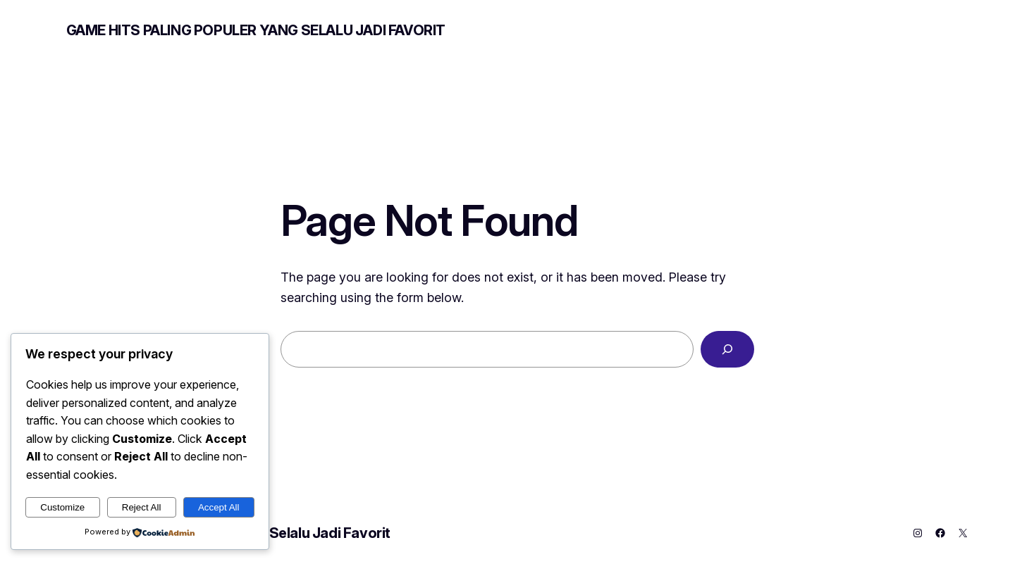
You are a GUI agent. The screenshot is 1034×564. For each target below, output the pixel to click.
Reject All (141, 507)
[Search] (727, 349)
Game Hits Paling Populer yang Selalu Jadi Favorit (255, 30)
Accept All (219, 507)
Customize (62, 507)
